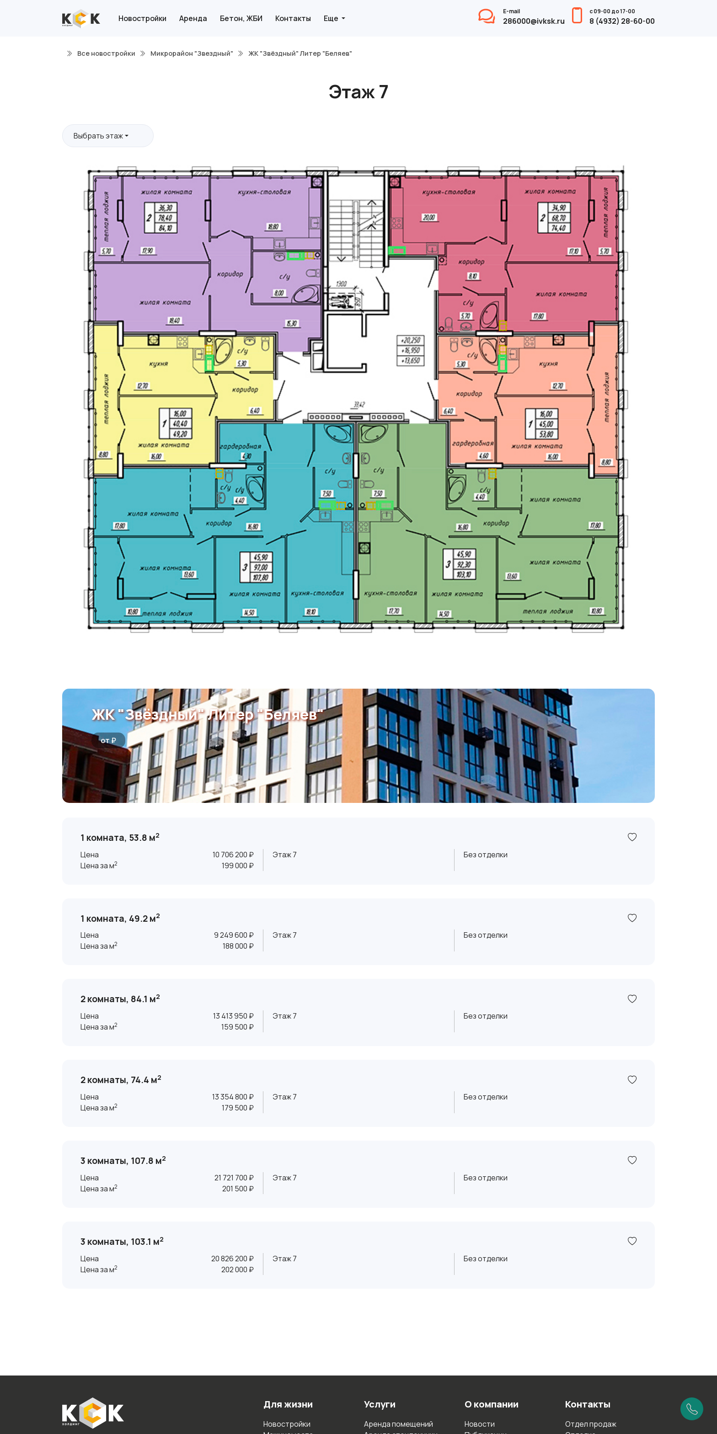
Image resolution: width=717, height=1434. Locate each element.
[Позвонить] (691, 1408)
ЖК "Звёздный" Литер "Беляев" (207, 714)
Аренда (193, 18)
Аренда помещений (398, 1424)
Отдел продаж (590, 1424)
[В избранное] (632, 837)
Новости (480, 1424)
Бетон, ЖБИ (241, 18)
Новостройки (142, 18)
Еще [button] (332, 18)
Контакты (293, 18)
